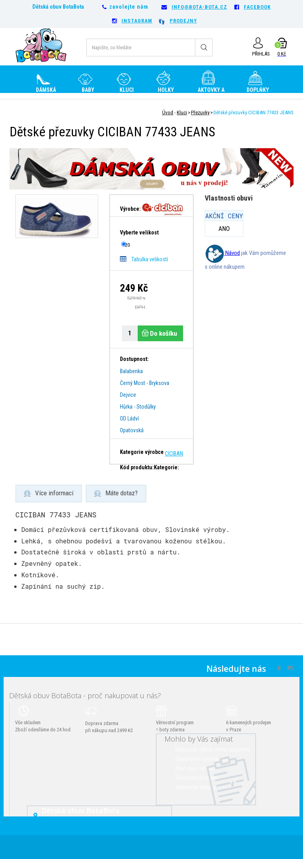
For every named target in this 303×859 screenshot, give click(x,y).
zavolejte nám (128, 7)
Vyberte (140, 232)
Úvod (167, 112)
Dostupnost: (134, 359)
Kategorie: (166, 467)
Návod (222, 253)
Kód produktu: (137, 467)
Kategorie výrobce (142, 452)
